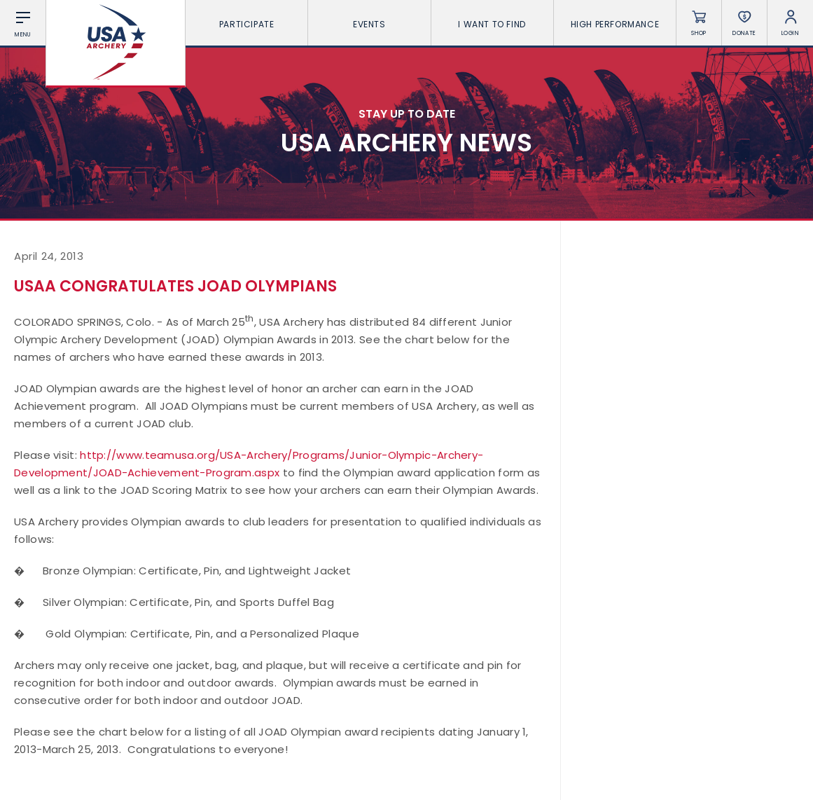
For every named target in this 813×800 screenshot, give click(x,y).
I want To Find (491, 24)
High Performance (615, 24)
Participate (247, 24)
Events (369, 24)
